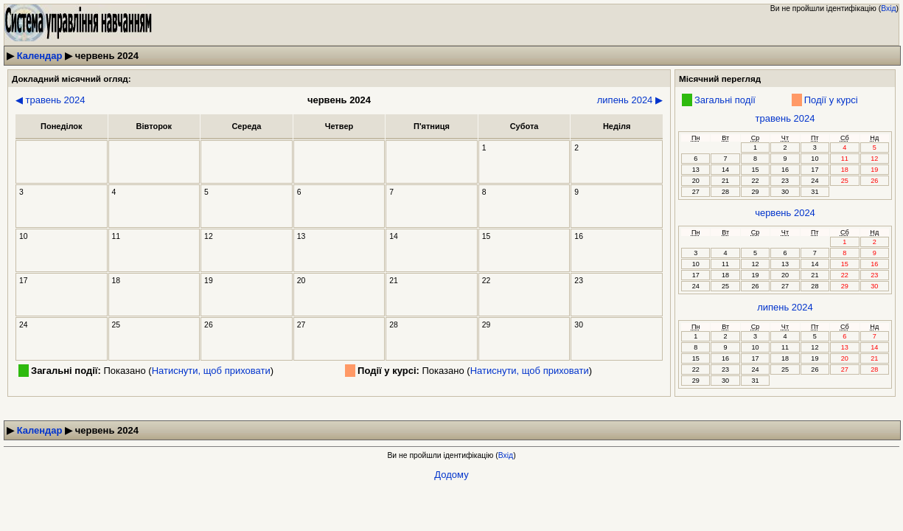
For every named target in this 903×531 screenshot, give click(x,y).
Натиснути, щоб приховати (211, 370)
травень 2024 (785, 118)
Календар (40, 55)
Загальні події (725, 99)
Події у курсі (831, 99)
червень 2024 (785, 212)
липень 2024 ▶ (630, 99)
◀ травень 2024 (50, 99)
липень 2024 (785, 307)
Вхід (888, 8)
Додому (451, 474)
